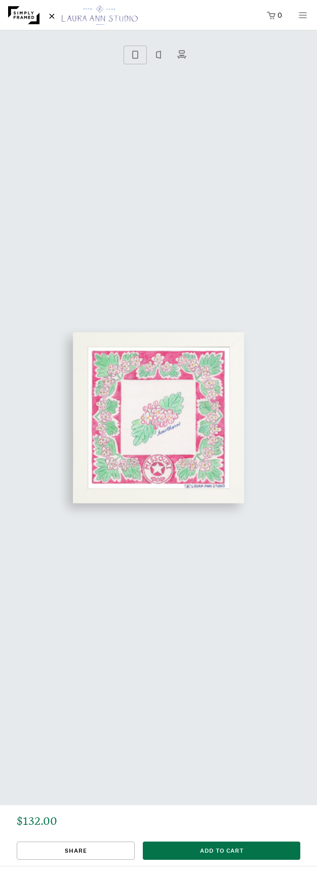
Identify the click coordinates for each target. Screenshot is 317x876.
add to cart (222, 851)
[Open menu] (303, 18)
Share (76, 851)
